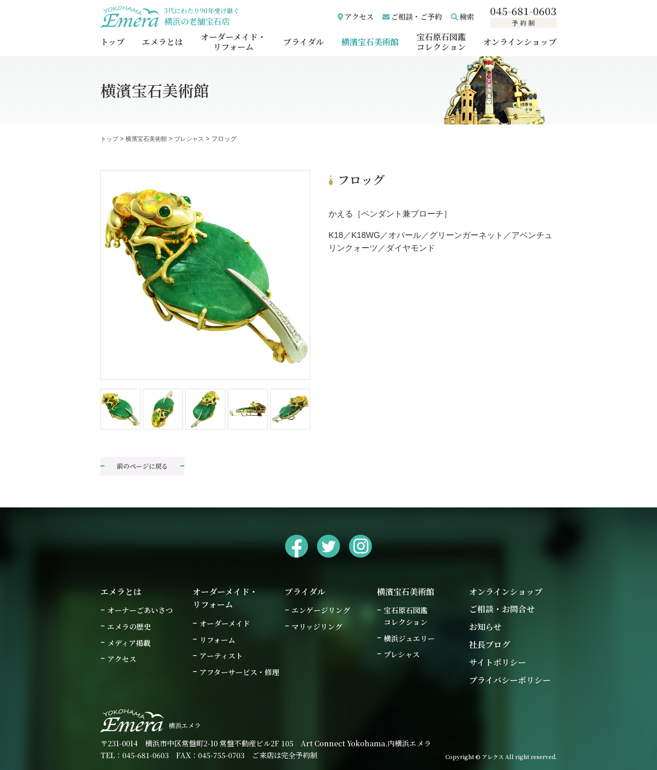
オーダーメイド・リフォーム (233, 41)
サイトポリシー (497, 662)
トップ (112, 41)
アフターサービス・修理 (239, 672)
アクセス (359, 16)
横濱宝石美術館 (370, 41)
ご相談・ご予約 (416, 16)
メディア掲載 (129, 643)
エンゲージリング (321, 610)
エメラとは (162, 41)
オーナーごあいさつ (140, 610)
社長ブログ (489, 644)
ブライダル (303, 41)
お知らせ (485, 626)
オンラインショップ (520, 41)
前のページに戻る (142, 465)
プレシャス (402, 654)
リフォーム (217, 640)
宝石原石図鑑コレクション (441, 41)
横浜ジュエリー (409, 638)
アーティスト (221, 656)
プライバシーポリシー (510, 680)
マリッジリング (317, 626)
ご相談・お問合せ (502, 609)
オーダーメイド (224, 623)
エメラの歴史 (129, 626)
